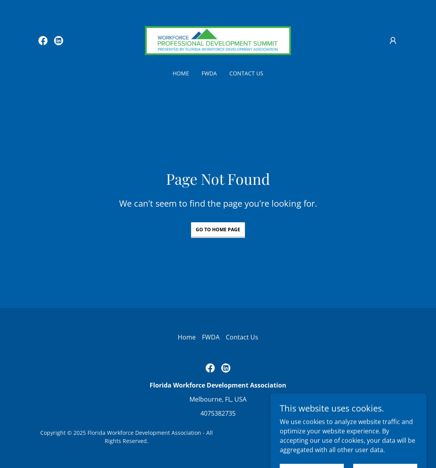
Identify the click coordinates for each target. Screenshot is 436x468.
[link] (43, 40)
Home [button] (187, 337)
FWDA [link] (209, 73)
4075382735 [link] (218, 413)
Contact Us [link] (246, 73)
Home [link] (181, 73)
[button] (393, 40)
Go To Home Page (218, 229)
